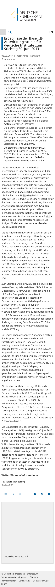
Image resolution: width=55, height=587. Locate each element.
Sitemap (34, 577)
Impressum (32, 573)
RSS (4, 584)
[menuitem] (3, 32)
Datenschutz (24, 580)
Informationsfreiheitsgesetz (14, 577)
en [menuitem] (51, 32)
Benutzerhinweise (41, 580)
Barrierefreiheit (8, 580)
